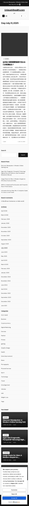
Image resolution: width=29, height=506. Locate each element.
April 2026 (4, 211)
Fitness (3, 340)
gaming (7, 59)
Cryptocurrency (6, 323)
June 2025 (4, 252)
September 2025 (6, 240)
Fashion (3, 335)
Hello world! (21, 201)
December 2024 (6, 277)
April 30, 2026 (8, 424)
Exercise (3, 331)
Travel (3, 381)
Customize (14, 490)
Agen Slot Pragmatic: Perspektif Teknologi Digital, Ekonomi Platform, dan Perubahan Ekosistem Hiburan (13, 173)
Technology (4, 377)
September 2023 (6, 297)
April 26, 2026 (8, 442)
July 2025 (4, 248)
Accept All (14, 498)
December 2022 (6, 301)
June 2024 (4, 285)
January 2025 (5, 272)
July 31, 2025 (21, 141)
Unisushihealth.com (14, 10)
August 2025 (5, 244)
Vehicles (3, 389)
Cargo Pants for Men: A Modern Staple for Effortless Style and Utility (13, 179)
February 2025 (5, 268)
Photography (5, 364)
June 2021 (4, 305)
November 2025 (6, 231)
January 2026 (5, 223)
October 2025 (5, 235)
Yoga (2, 401)
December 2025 (6, 227)
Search (3, 150)
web (2, 393)
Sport (2, 372)
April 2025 (4, 260)
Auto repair (4, 315)
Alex (4, 141)
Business (3, 319)
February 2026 (5, 219)
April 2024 (4, 289)
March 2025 (4, 264)
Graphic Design (5, 348)
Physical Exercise (6, 368)
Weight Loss (4, 397)
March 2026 (4, 215)
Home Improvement (6, 356)
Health (3, 352)
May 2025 (4, 256)
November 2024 (6, 281)
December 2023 (6, 293)
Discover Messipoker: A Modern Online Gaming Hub (14, 421)
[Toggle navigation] (6, 16)
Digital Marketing (6, 327)
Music (2, 360)
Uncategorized (5, 385)
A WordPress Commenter (8, 201)
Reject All (14, 494)
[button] (21, 15)
